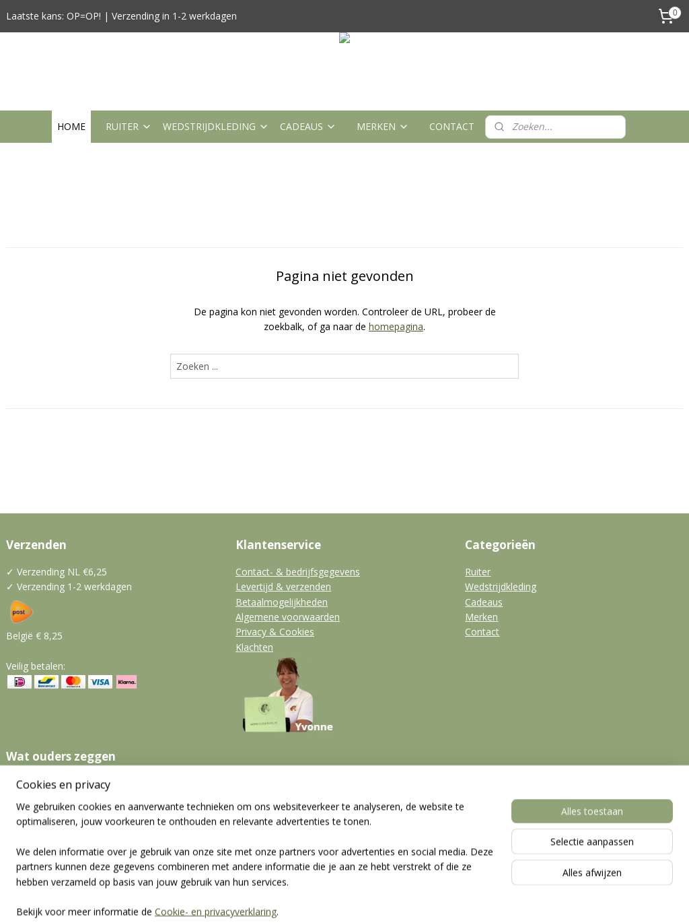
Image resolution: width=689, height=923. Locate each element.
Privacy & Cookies (274, 631)
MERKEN (383, 126)
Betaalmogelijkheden (281, 602)
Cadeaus (484, 602)
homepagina (396, 327)
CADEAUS (308, 126)
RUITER (129, 126)
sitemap (291, 898)
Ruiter (478, 571)
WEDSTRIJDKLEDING (216, 126)
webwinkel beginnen (370, 898)
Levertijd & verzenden (283, 586)
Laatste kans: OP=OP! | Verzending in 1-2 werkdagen (121, 15)
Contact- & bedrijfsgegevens (297, 571)
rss (319, 898)
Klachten (254, 647)
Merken (481, 616)
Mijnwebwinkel (488, 898)
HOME (71, 126)
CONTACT (451, 126)
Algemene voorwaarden (287, 616)
